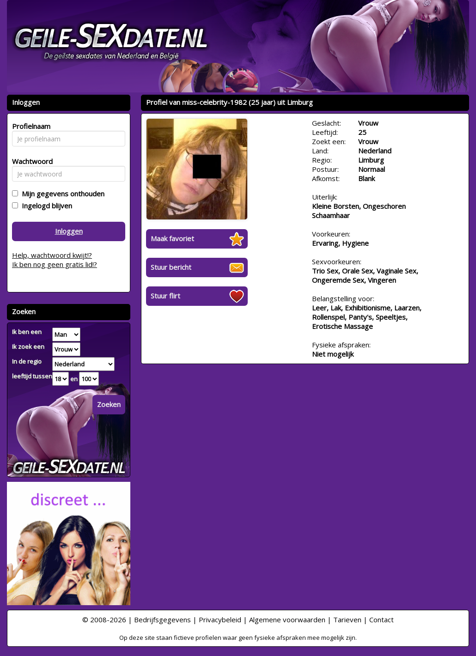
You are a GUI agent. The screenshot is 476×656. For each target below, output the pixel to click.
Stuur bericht (171, 267)
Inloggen (69, 231)
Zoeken (109, 404)
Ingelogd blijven (45, 205)
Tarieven (347, 619)
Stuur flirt (165, 295)
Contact (381, 619)
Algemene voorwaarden (287, 619)
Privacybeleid (220, 619)
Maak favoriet (172, 238)
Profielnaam (30, 126)
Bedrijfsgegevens (162, 619)
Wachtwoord (30, 161)
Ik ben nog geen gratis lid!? (54, 264)
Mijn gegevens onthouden (61, 193)
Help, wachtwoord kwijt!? (52, 255)
